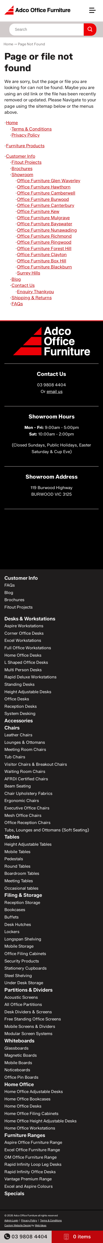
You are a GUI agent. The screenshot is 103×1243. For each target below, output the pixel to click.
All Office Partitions (23, 1004)
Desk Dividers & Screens (28, 1011)
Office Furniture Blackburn (44, 267)
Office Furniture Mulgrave (43, 217)
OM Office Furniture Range (30, 1157)
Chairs (12, 728)
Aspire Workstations (23, 625)
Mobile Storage (19, 946)
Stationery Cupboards (25, 968)
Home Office (19, 1084)
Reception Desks (20, 706)
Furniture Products (25, 145)
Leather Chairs (18, 735)
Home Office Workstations (29, 1128)
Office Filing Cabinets (25, 953)
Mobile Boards (18, 1062)
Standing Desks (19, 684)
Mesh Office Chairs (22, 815)
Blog (16, 279)
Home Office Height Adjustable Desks (40, 1121)
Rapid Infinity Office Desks (30, 1171)
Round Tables (17, 866)
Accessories (18, 721)
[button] (94, 12)
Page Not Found (31, 44)
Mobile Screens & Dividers (29, 1026)
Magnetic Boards (20, 1055)
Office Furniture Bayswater (44, 223)
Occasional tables (21, 888)
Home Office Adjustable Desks (33, 1091)
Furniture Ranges (24, 1135)
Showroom (22, 174)
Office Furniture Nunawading (47, 230)
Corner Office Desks (24, 633)
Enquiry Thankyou (35, 291)
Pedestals (13, 858)
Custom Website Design (17, 1225)
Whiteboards (19, 1041)
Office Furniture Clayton (42, 254)
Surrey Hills (28, 273)
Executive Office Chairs (26, 808)
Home (8, 44)
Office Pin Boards (21, 1077)
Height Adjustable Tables (28, 844)
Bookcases (14, 909)
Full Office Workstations (27, 647)
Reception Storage (22, 902)
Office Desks (16, 699)
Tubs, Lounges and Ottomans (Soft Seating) (46, 830)
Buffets (11, 917)
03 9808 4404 (25, 1236)
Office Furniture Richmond (44, 236)
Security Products (21, 961)
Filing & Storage (23, 895)
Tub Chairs (14, 756)
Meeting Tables (18, 880)
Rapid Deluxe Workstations (30, 677)
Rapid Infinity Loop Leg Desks (33, 1164)
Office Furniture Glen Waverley (48, 180)
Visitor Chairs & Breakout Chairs (35, 764)
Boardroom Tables (21, 873)
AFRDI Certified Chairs (26, 778)
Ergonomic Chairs (21, 800)
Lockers (12, 931)
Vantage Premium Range (28, 1179)
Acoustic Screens (21, 997)
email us (55, 391)
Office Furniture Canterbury (45, 205)
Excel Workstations (22, 640)
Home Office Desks (22, 655)
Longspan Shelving (22, 939)
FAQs (17, 303)
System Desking (19, 713)
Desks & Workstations (29, 619)
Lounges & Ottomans (24, 742)
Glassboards (16, 1048)
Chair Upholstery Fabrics (28, 793)
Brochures (22, 168)
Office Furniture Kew (38, 211)
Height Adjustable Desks (27, 691)
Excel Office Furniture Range (32, 1149)
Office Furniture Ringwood (44, 242)
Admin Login (11, 1220)
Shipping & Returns (32, 297)
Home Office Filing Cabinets (31, 1113)
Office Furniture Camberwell (46, 193)
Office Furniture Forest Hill (44, 248)
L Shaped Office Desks (26, 662)
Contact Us (23, 285)
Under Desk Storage (23, 982)
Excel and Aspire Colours (28, 1186)
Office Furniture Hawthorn (44, 187)
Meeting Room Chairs (25, 749)
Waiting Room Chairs (24, 771)
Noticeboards (17, 1069)
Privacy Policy (26, 135)
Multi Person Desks (23, 669)
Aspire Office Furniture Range (33, 1142)
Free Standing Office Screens (32, 1019)
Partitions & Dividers (28, 990)
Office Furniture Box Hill (41, 260)
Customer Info (20, 156)
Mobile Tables (17, 851)
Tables (11, 837)
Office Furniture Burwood (43, 199)
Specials (14, 1194)
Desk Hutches (17, 924)
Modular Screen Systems (28, 1033)
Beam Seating (17, 786)
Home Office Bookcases (27, 1099)
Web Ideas (40, 1225)
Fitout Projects (26, 162)
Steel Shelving (18, 975)
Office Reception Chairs (27, 822)
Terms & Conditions (32, 129)
